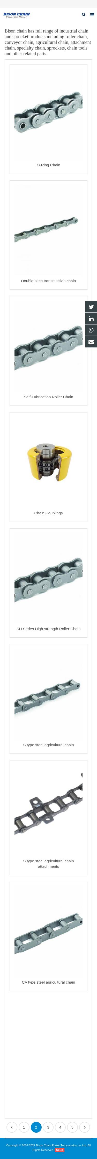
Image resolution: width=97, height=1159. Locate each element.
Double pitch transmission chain (48, 281)
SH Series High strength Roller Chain (49, 629)
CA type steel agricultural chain (48, 982)
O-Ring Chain (48, 165)
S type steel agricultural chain (48, 745)
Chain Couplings (48, 513)
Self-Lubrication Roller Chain (48, 397)
